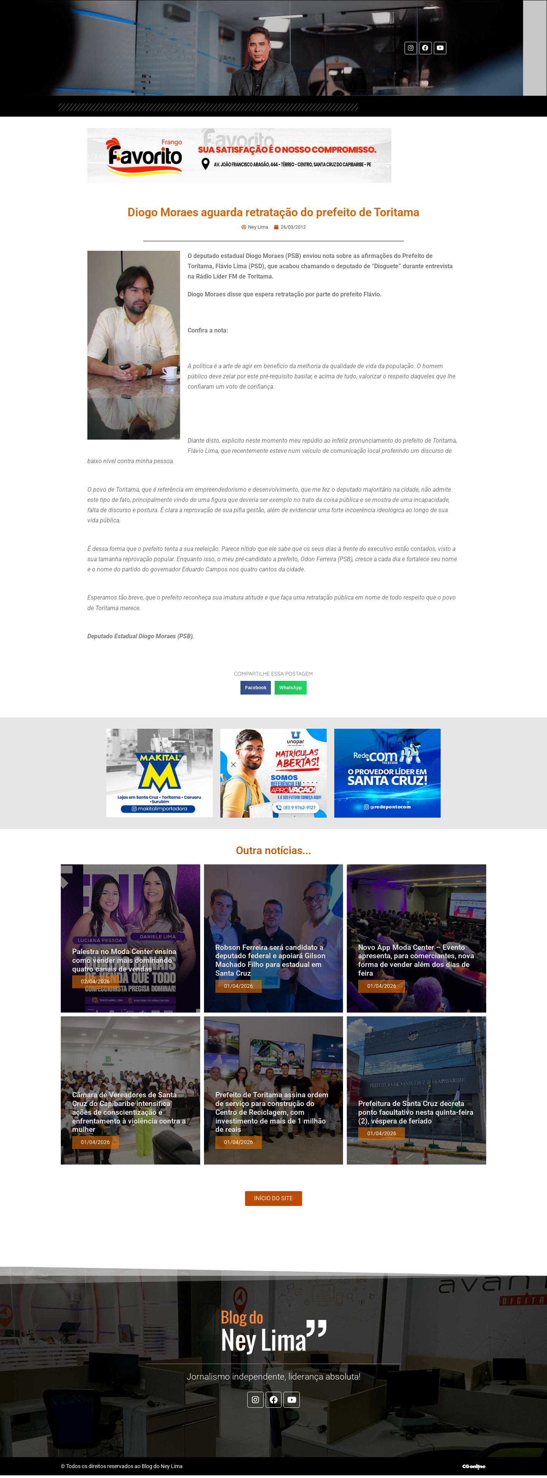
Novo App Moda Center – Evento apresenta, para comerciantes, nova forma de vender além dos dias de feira (416, 960)
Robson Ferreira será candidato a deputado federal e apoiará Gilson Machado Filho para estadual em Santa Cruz (270, 960)
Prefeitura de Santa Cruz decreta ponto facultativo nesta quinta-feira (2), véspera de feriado (415, 1112)
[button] (255, 688)
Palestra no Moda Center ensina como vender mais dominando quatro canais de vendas (124, 960)
